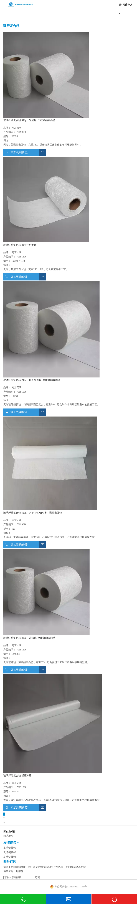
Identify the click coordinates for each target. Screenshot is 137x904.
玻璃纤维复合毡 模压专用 (17, 775)
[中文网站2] (68, 829)
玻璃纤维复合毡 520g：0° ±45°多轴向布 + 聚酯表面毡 (32, 512)
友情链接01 (9, 847)
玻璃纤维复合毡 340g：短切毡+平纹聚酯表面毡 (29, 120)
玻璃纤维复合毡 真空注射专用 (20, 245)
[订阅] (37, 877)
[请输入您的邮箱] (18, 877)
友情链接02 (9, 852)
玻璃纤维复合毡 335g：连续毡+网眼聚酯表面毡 (29, 638)
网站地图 (8, 835)
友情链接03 (9, 857)
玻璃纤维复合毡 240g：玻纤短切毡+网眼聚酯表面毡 (31, 380)
